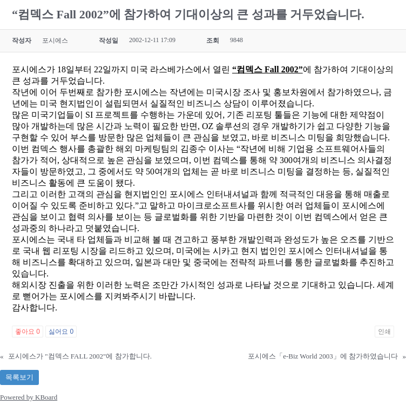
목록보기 (19, 377)
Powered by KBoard (28, 397)
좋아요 (27, 331)
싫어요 (61, 331)
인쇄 (384, 331)
